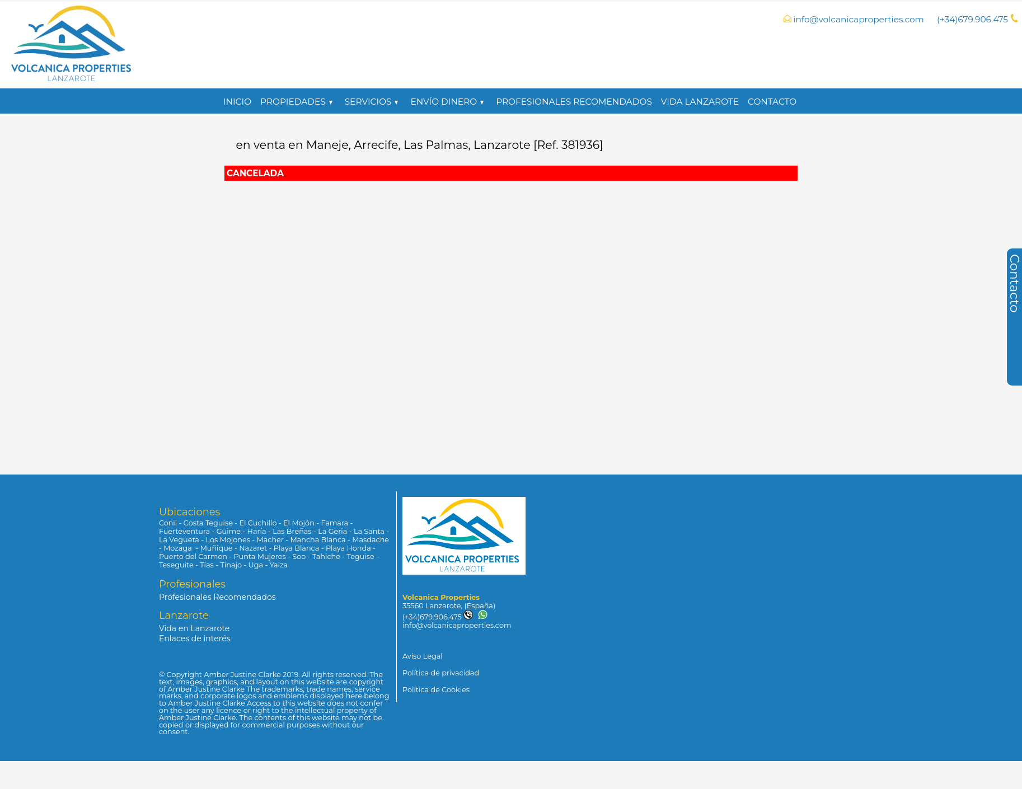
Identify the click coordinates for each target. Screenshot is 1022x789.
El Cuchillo (258, 523)
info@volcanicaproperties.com (858, 19)
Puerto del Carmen (193, 556)
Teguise (360, 556)
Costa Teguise (208, 523)
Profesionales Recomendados (574, 101)
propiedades (296, 101)
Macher (270, 540)
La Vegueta (179, 540)
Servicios (372, 101)
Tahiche (326, 556)
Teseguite (176, 565)
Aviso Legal (422, 656)
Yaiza (279, 565)
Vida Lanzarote (700, 101)
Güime (229, 531)
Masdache (370, 540)
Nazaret (253, 548)
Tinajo (231, 565)
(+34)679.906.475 (437, 617)
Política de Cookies (436, 689)
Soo (299, 556)
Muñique (216, 548)
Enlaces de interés (195, 638)
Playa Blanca (297, 548)
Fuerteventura (184, 531)
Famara (334, 523)
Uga (256, 565)
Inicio (237, 101)
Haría (256, 531)
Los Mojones (227, 540)
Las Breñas (292, 531)
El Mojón (299, 523)
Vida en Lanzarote (194, 628)
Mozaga (178, 548)
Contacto (772, 101)
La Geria (332, 531)
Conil (168, 523)
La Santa (369, 531)
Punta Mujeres (259, 556)
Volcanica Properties (441, 597)
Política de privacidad (440, 673)
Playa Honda (348, 548)
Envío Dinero (447, 101)
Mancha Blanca (318, 540)
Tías (207, 565)
